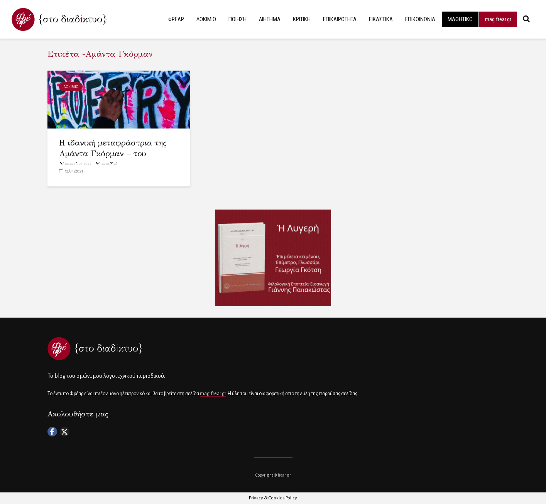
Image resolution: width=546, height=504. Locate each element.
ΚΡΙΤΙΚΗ (302, 19)
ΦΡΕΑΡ (176, 19)
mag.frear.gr (498, 19)
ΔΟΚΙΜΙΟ (206, 19)
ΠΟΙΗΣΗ (237, 19)
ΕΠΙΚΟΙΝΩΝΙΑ (420, 19)
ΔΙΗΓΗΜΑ (270, 19)
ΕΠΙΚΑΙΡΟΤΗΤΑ (340, 19)
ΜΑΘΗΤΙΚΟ (460, 19)
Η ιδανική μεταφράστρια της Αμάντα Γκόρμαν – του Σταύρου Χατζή (113, 154)
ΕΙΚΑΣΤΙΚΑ (381, 19)
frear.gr (284, 475)
